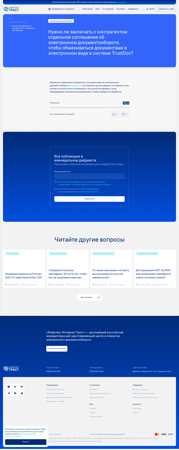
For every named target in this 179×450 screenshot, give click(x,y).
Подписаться (89, 200)
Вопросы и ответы (18, 22)
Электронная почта (63, 172)
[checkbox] (55, 182)
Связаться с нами (166, 9)
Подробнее (122, 2)
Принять (27, 442)
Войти (152, 9)
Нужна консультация (57, 350)
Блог (10, 18)
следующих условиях (91, 192)
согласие (66, 182)
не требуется (76, 86)
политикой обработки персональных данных (92, 185)
